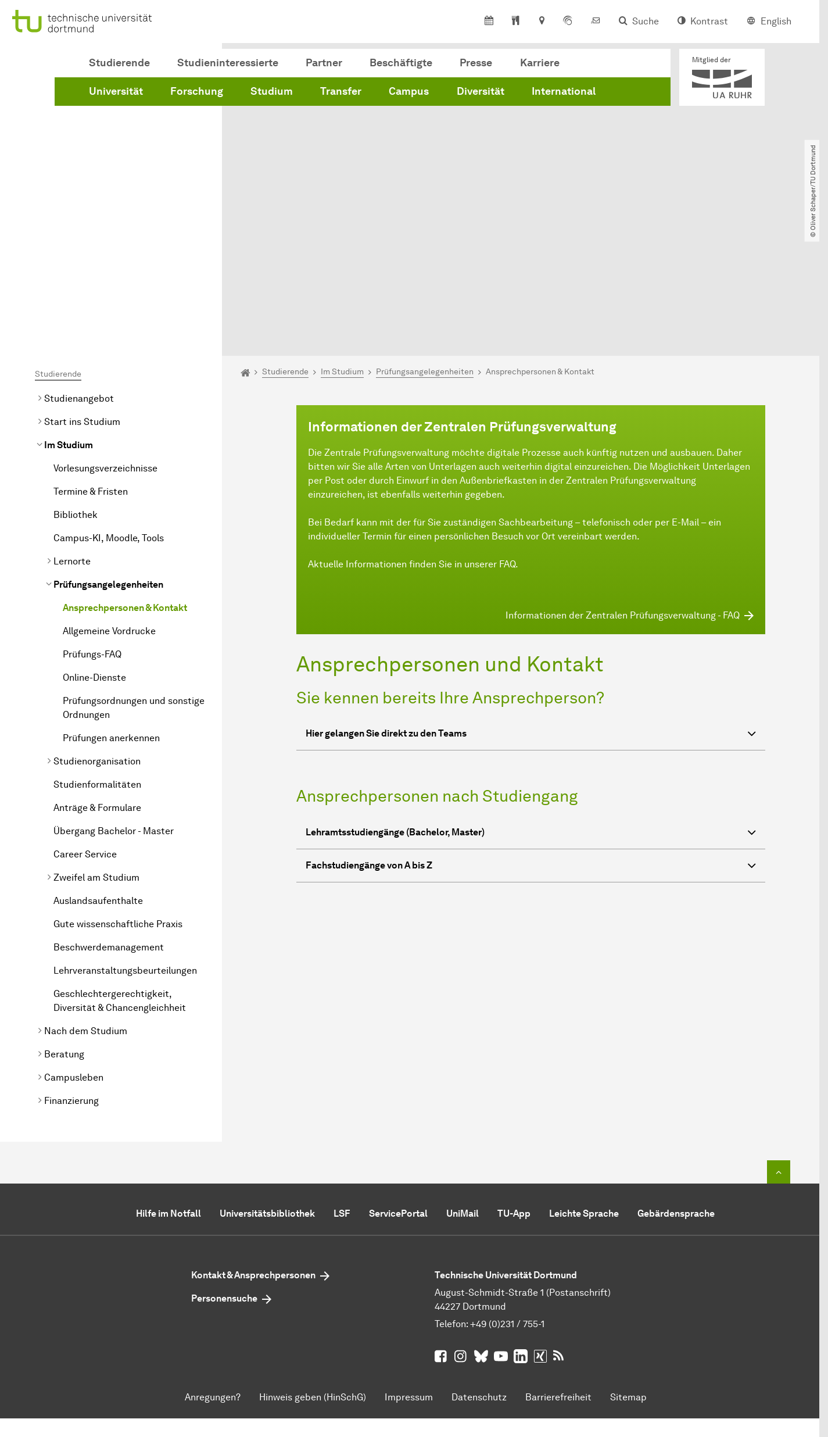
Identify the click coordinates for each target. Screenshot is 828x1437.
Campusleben (73, 946)
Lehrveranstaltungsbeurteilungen (125, 839)
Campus (409, 91)
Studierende (119, 62)
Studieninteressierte (227, 62)
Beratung (64, 923)
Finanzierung (71, 969)
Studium (271, 91)
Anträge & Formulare (97, 676)
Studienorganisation (97, 630)
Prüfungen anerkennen (111, 607)
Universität (116, 91)
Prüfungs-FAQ (92, 523)
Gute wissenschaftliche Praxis (117, 793)
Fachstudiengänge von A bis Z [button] (531, 736)
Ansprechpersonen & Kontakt (125, 476)
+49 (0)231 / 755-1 (507, 1193)
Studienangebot (79, 267)
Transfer (340, 91)
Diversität (480, 91)
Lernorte (72, 430)
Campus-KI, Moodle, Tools (108, 407)
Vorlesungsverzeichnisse (105, 337)
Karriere (540, 62)
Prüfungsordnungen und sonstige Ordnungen (134, 576)
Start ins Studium (82, 290)
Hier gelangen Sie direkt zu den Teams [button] (531, 604)
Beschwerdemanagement (108, 816)
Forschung (196, 91)
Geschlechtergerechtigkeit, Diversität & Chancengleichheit (119, 869)
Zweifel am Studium (96, 746)
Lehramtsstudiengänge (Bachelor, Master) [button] (531, 703)
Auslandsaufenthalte (98, 769)
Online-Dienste (94, 546)
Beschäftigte (401, 62)
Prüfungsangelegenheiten (108, 453)
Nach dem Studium (85, 900)
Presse (476, 62)
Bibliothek (75, 383)
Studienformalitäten (97, 653)
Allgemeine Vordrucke (109, 500)
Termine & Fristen (90, 360)
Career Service (85, 723)
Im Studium (68, 314)
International (564, 91)
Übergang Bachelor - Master (113, 700)
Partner (324, 62)
